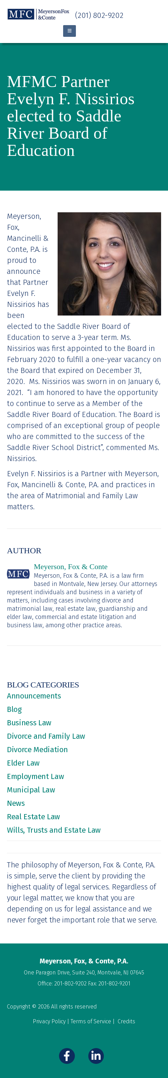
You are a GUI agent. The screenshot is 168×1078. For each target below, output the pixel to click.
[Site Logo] (39, 14)
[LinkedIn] (96, 1056)
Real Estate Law (33, 816)
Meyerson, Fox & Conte (71, 566)
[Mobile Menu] (69, 31)
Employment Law (35, 776)
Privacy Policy (49, 1021)
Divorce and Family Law (46, 736)
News (16, 803)
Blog (14, 709)
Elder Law (23, 763)
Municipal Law (31, 789)
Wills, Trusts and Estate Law (54, 830)
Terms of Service (91, 1021)
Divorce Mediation (37, 749)
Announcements (34, 696)
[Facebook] (67, 1056)
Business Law (29, 722)
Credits (126, 1021)
